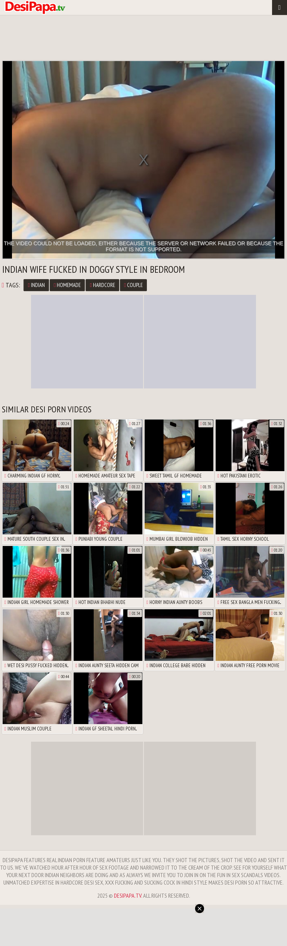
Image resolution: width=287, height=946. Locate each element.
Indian (36, 285)
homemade (67, 285)
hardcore (102, 285)
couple (133, 285)
